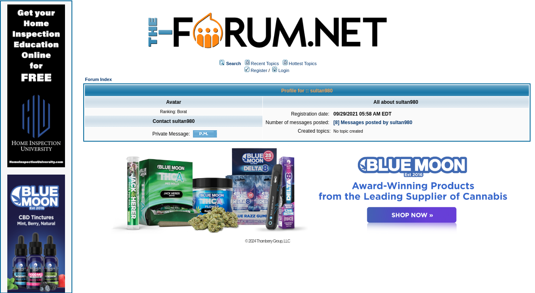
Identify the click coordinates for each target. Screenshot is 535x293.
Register (256, 70)
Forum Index (98, 79)
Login (280, 70)
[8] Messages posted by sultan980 (373, 122)
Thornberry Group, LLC (273, 241)
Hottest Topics (303, 63)
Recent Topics (265, 63)
